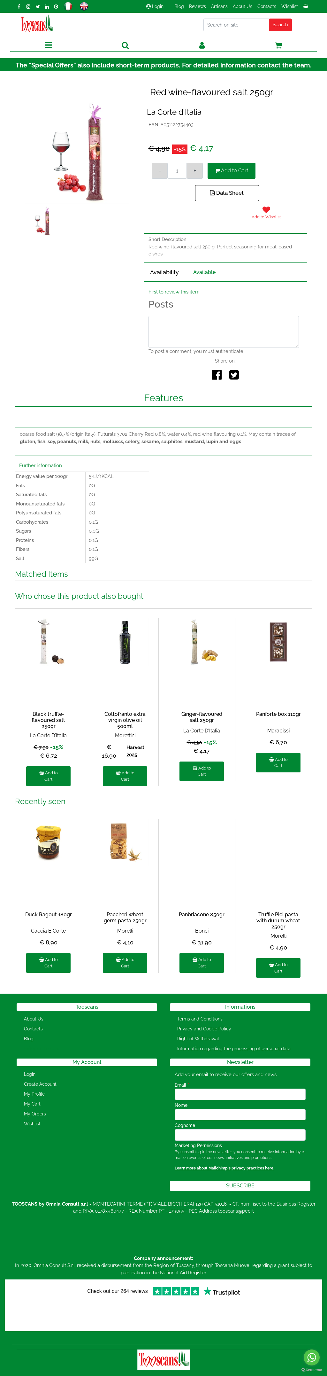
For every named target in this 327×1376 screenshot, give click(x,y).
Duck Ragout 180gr (48, 914)
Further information (40, 465)
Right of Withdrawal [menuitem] (198, 1038)
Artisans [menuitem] (219, 6)
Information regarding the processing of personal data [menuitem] (234, 1048)
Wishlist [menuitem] (289, 6)
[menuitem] (306, 8)
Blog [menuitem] (179, 6)
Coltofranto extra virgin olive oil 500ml (125, 720)
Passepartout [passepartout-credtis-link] (191, 1372)
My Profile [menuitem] (34, 1094)
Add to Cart (231, 171)
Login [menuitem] (29, 1074)
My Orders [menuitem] (35, 1113)
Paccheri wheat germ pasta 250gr (125, 917)
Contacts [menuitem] (266, 6)
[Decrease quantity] (160, 171)
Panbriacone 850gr (201, 914)
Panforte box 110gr (278, 714)
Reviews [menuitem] (197, 6)
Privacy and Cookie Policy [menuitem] (204, 1028)
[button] (280, 25)
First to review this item (174, 292)
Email (182, 1085)
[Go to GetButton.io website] (311, 1370)
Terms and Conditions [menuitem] (200, 1018)
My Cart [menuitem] (32, 1103)
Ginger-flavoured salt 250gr (201, 717)
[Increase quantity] (195, 171)
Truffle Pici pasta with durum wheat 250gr (278, 920)
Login (155, 6)
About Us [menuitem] (242, 6)
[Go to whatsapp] (312, 1357)
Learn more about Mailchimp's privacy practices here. (224, 1168)
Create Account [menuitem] (40, 1084)
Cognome (185, 1125)
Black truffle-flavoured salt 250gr (48, 720)
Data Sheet (227, 193)
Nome (181, 1105)
